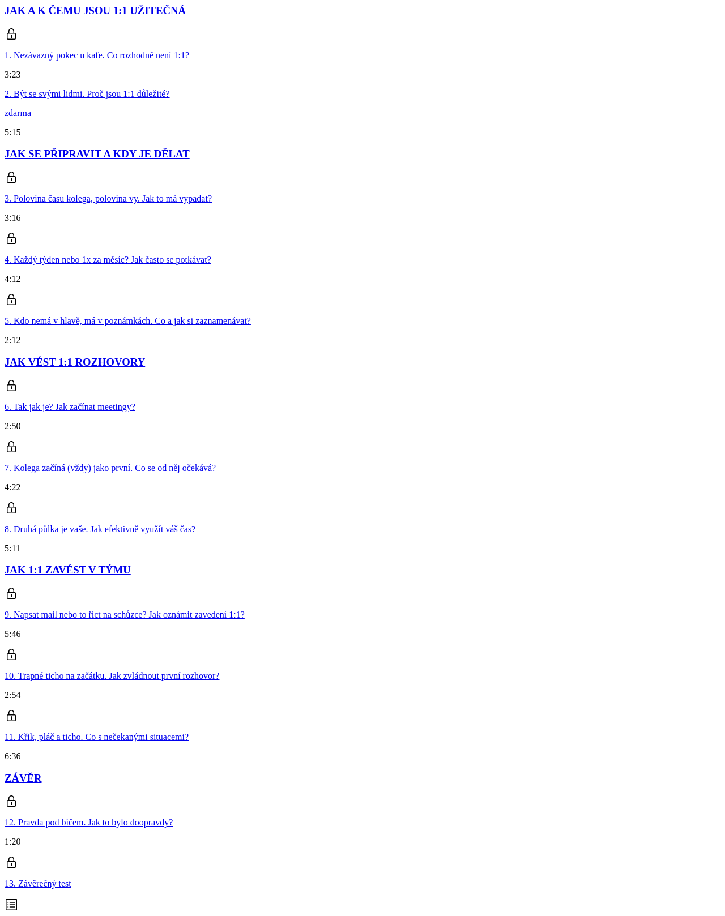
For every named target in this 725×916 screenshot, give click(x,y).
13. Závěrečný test (38, 883)
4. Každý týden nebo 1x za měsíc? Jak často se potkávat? (108, 259)
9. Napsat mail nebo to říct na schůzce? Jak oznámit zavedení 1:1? (125, 614)
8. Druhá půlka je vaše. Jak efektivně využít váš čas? (100, 529)
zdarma (18, 113)
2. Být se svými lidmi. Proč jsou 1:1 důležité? (87, 94)
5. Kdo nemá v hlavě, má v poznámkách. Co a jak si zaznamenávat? (128, 321)
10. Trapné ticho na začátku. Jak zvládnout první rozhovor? (112, 675)
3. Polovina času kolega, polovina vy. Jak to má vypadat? (108, 198)
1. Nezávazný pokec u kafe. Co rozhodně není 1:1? (97, 55)
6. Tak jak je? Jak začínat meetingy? (70, 407)
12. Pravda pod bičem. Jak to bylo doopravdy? (89, 822)
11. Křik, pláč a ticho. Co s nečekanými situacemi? (97, 737)
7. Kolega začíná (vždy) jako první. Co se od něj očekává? (110, 468)
